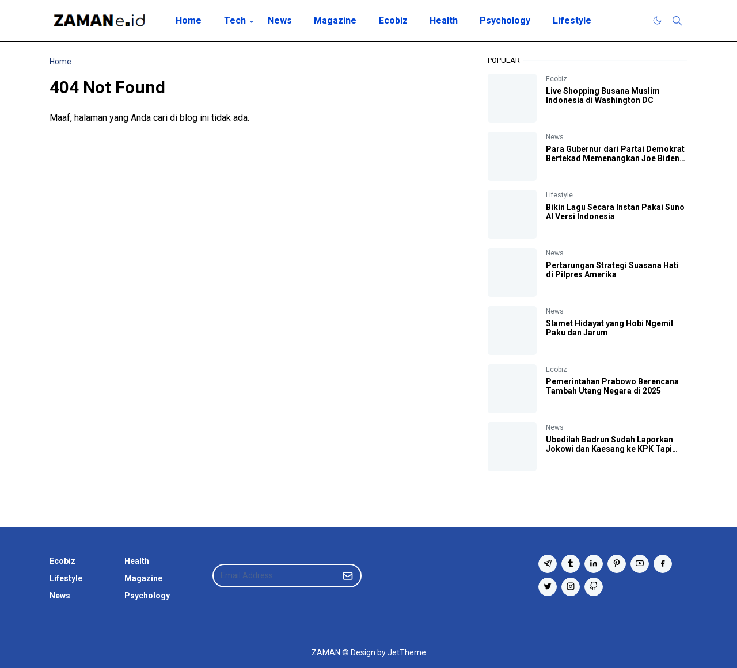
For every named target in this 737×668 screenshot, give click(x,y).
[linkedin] (593, 564)
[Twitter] (633, 21)
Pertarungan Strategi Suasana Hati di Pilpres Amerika (612, 270)
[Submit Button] (347, 575)
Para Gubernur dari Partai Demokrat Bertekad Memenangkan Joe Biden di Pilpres (615, 158)
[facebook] (663, 564)
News (555, 137)
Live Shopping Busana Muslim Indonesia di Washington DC (603, 95)
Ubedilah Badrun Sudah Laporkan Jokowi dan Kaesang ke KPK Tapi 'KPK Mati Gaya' (609, 449)
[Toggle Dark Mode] (657, 20)
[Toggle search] (677, 20)
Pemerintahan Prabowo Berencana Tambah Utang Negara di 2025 (612, 386)
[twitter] (547, 587)
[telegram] (547, 564)
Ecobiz (556, 79)
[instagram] (570, 587)
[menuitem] (188, 20)
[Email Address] (275, 575)
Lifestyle (559, 195)
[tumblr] (570, 564)
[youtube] (639, 564)
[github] (593, 587)
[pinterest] (616, 564)
